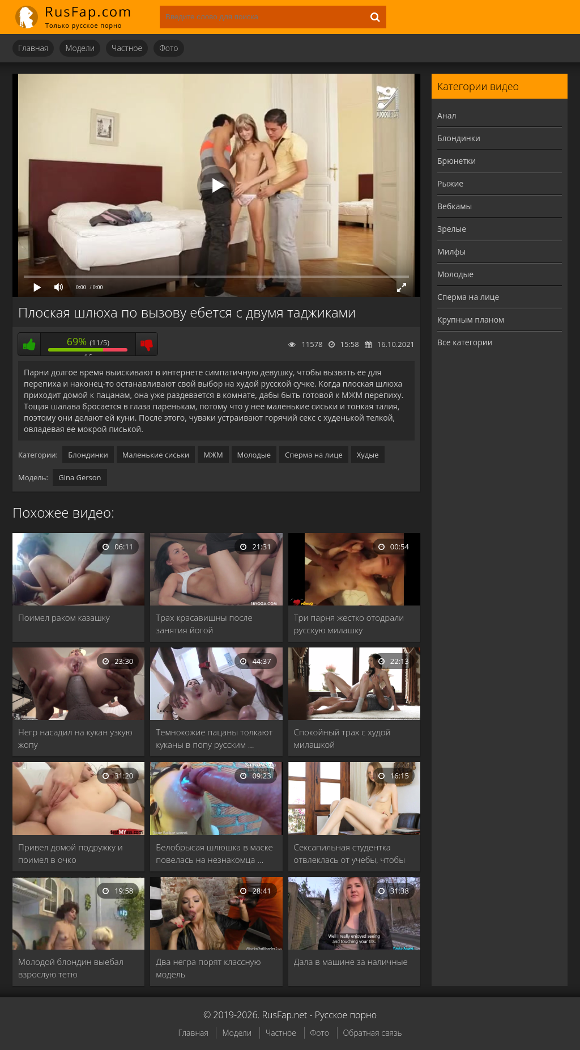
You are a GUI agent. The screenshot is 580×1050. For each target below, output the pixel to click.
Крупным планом (470, 319)
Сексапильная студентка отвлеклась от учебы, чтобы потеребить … (349, 853)
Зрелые (451, 228)
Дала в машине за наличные (351, 961)
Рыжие (450, 183)
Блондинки (88, 455)
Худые (368, 455)
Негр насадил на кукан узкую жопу (75, 738)
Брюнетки (456, 160)
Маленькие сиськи (156, 455)
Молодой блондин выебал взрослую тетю (70, 968)
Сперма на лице (314, 455)
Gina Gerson (79, 477)
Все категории (465, 342)
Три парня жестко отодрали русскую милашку (349, 624)
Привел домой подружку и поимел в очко (70, 853)
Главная (33, 48)
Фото (168, 48)
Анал (447, 115)
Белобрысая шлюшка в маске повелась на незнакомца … (214, 853)
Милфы (451, 251)
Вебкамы (454, 206)
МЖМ (213, 455)
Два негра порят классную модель (208, 968)
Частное (127, 48)
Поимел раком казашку (64, 617)
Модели (80, 48)
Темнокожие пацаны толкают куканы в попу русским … (214, 738)
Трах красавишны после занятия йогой (204, 624)
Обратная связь (372, 1032)
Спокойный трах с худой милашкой (342, 738)
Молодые (254, 455)
